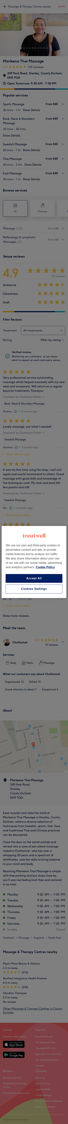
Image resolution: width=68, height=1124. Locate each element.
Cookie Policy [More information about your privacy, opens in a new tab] (45, 567)
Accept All (34, 578)
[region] (34, 562)
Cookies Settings (34, 589)
